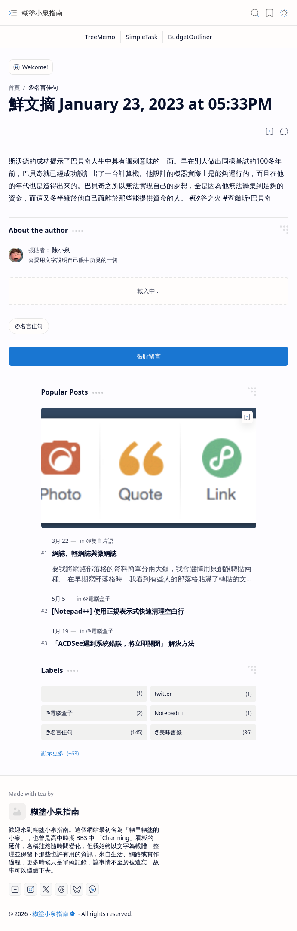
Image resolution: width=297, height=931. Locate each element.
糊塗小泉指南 (42, 13)
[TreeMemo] (100, 37)
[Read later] (269, 131)
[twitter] (203, 694)
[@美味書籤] (203, 732)
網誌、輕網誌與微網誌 (84, 553)
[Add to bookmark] (247, 417)
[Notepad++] (203, 713)
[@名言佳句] (29, 326)
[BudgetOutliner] (190, 37)
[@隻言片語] (99, 541)
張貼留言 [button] (149, 356)
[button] (12, 12)
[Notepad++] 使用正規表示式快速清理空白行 (118, 611)
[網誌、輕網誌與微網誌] (148, 468)
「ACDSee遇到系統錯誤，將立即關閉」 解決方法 (123, 643)
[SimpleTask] (142, 37)
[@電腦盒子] (96, 598)
